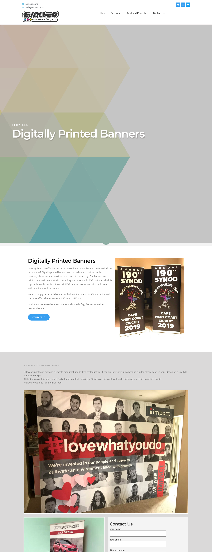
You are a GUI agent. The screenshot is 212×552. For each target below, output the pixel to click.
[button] (117, 13)
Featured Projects (138, 13)
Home (103, 13)
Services (117, 13)
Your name (138, 531)
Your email (138, 542)
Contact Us (158, 13)
